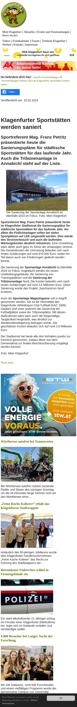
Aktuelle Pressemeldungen (46, 77)
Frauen (36, 41)
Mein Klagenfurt (12, 32)
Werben (6, 44)
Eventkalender (21, 41)
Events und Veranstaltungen (53, 32)
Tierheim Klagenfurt (54, 41)
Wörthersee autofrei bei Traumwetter (27, 441)
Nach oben (7, 362)
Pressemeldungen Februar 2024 (17, 80)
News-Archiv (10, 35)
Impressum (31, 44)
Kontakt (18, 44)
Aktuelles (29, 32)
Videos (6, 41)
